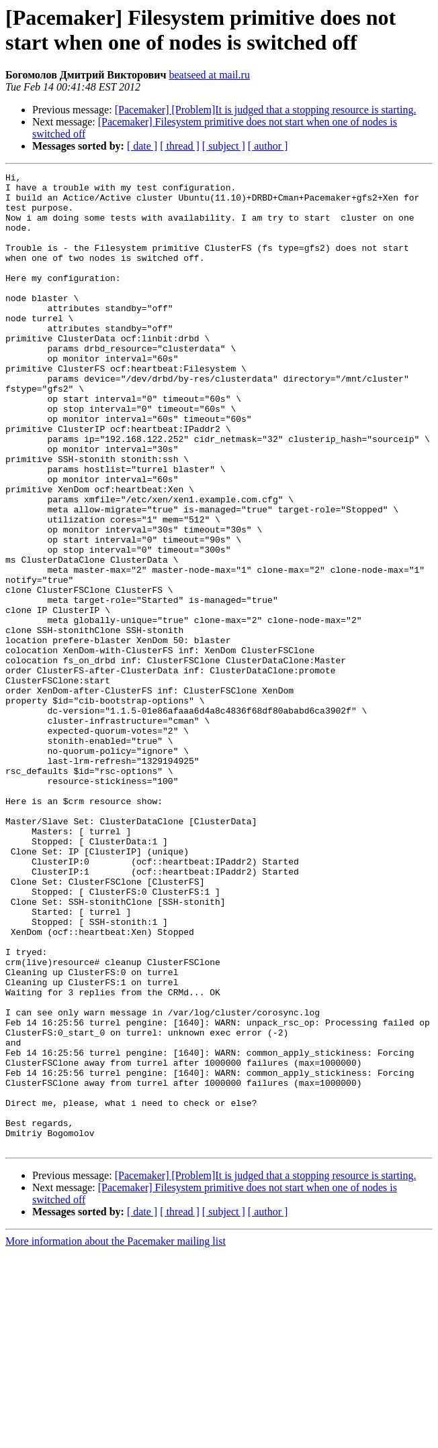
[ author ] (268, 146)
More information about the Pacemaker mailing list (115, 1436)
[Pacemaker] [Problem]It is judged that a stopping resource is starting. (266, 109)
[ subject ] (223, 146)
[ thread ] (180, 146)
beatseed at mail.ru (209, 74)
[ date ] (142, 146)
